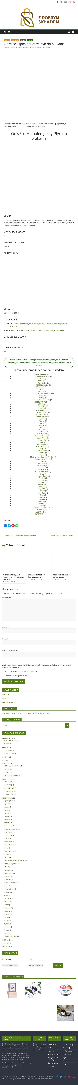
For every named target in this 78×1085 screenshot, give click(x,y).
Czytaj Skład (52, 1045)
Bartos (41, 425)
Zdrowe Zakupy (68, 1045)
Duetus (42, 442)
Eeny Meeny (42, 444)
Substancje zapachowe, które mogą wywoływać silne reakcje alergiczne (26, 713)
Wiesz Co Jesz (67, 1048)
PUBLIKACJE (39, 510)
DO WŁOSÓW (41, 412)
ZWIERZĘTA (39, 514)
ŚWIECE (42, 379)
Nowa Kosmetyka (42, 472)
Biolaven (42, 429)
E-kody (65, 1061)
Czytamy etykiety (53, 1048)
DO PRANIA (15, 40)
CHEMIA (7, 40)
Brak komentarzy (36, 47)
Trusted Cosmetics (54, 1054)
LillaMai (42, 453)
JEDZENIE (39, 391)
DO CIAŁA (41, 406)
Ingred (65, 1058)
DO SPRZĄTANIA (42, 385)
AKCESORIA (42, 404)
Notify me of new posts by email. (17, 676)
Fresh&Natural (42, 446)
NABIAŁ (42, 395)
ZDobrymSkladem (23, 47)
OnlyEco (23, 40)
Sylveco (42, 497)
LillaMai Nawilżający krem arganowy (36, 576)
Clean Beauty (67, 1054)
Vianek (41, 503)
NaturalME (42, 470)
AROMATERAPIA (39, 374)
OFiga (42, 474)
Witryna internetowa (10, 650)
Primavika (42, 484)
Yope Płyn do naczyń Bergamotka (62, 576)
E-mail (5, 639)
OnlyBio (42, 478)
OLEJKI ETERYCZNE (42, 376)
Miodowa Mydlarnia (41, 459)
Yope (42, 506)
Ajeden (41, 419)
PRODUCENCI (39, 415)
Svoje (42, 495)
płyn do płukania (49, 47)
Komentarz (6, 598)
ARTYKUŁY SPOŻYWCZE (41, 393)
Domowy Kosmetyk (42, 436)
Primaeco (42, 482)
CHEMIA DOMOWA (8, 702)
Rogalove (42, 489)
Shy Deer (41, 493)
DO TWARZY (41, 410)
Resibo (41, 487)
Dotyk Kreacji (42, 438)
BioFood (42, 427)
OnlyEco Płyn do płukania (63, 535)
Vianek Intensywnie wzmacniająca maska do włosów (13, 577)
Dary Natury (42, 434)
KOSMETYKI (38, 402)
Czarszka (41, 431)
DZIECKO (39, 387)
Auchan (42, 421)
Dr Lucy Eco (41, 440)
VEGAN (30, 40)
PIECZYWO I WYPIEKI (42, 400)
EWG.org (51, 1066)
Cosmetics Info (53, 1063)
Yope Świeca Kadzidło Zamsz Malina (19, 535)
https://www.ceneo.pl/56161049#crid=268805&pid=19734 (42, 330)
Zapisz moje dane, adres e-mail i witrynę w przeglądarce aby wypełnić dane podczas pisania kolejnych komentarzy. (37, 666)
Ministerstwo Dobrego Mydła (41, 457)
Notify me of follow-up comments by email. (21, 671)
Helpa (42, 448)
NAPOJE (42, 398)
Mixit (42, 461)
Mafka (42, 455)
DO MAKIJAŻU (42, 408)
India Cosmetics (42, 450)
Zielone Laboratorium (42, 508)
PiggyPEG (51, 1051)
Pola (64, 1064)
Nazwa (5, 627)
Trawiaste (42, 501)
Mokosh (41, 463)
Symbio (42, 499)
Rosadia (42, 491)
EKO (39, 389)
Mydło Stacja (42, 465)
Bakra (42, 423)
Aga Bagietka (42, 417)
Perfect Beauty (68, 1051)
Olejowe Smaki (41, 476)
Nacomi (41, 467)
